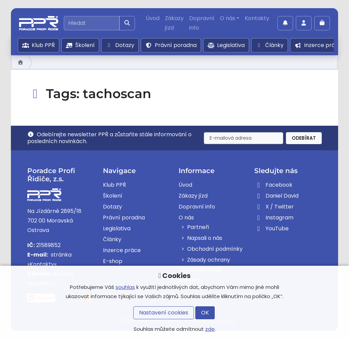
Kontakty (257, 18)
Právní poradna (171, 45)
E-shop (112, 261)
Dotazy (120, 45)
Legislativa (226, 45)
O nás (227, 18)
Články (270, 45)
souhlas (125, 287)
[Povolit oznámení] (285, 23)
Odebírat (304, 138)
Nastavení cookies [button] (163, 313)
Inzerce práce (318, 45)
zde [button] (210, 329)
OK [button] (205, 313)
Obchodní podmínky (215, 249)
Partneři (198, 227)
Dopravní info (201, 23)
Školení (80, 45)
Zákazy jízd (174, 23)
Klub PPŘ (38, 45)
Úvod (153, 18)
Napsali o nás (204, 238)
